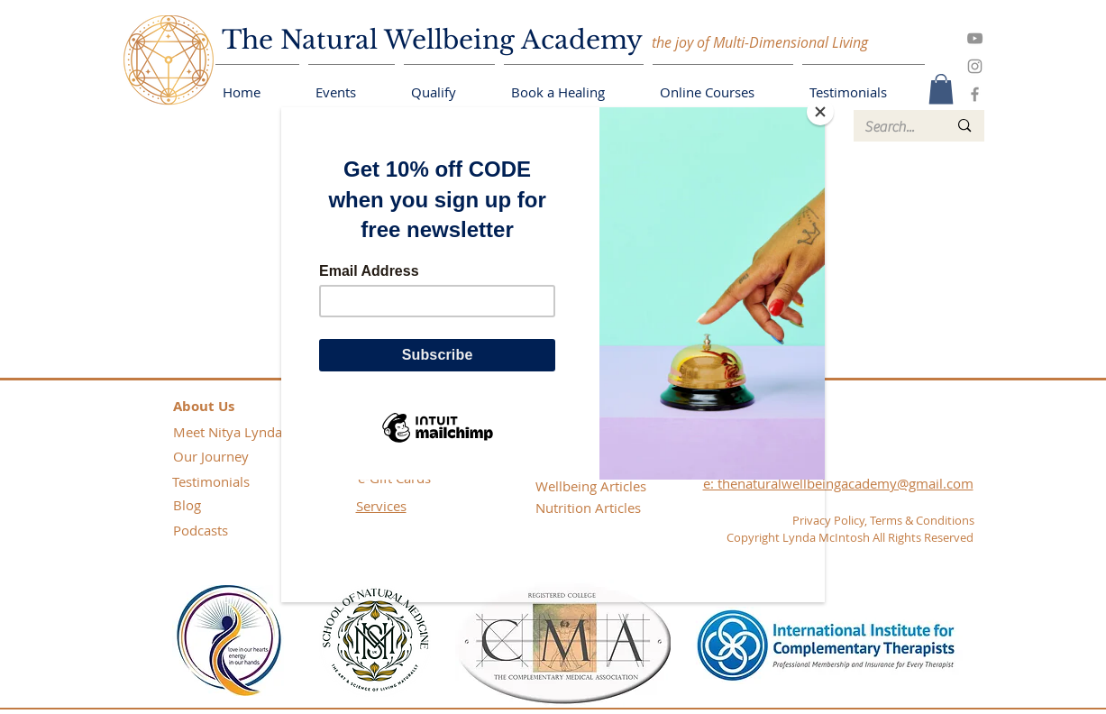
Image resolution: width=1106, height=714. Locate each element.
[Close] (820, 111)
